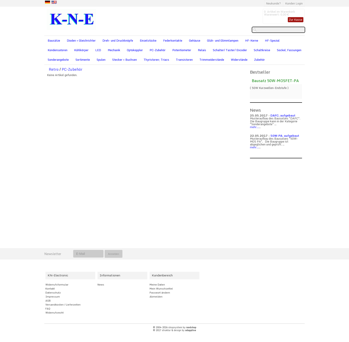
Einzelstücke (148, 40)
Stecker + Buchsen (124, 59)
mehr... (254, 127)
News (100, 285)
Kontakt (50, 289)
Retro (54, 69)
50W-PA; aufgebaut (284, 135)
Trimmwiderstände (211, 59)
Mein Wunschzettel (161, 289)
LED (98, 50)
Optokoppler (135, 50)
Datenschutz (53, 293)
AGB (48, 301)
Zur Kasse (295, 19)
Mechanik (114, 50)
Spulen (101, 59)
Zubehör (259, 59)
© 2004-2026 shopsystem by (174, 327)
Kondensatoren (57, 50)
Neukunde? (273, 3)
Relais (202, 50)
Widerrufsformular (56, 285)
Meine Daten (157, 285)
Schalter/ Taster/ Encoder (230, 50)
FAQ (47, 309)
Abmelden (156, 297)
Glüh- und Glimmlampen (222, 40)
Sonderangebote (58, 59)
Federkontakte (172, 40)
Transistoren (184, 59)
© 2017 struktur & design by (174, 330)
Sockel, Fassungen (289, 50)
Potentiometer (181, 50)
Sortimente (82, 59)
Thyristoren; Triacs (156, 59)
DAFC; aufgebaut (282, 115)
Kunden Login (294, 3)
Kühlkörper (81, 50)
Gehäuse (194, 40)
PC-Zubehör (158, 50)
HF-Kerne (251, 40)
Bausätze (54, 40)
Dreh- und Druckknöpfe (117, 40)
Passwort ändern (160, 293)
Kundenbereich (162, 275)
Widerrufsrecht (54, 313)
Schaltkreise (262, 50)
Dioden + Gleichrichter (81, 40)
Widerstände (239, 59)
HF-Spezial (272, 40)
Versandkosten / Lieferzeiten (63, 305)
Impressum (52, 297)
